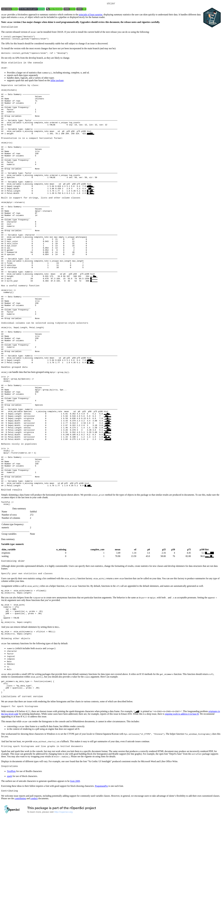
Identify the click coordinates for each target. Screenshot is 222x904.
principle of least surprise (90, 15)
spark (9, 860)
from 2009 (75, 865)
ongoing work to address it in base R (182, 797)
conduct (34, 883)
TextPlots (11, 855)
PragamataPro (101, 870)
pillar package (57, 83)
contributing (20, 883)
